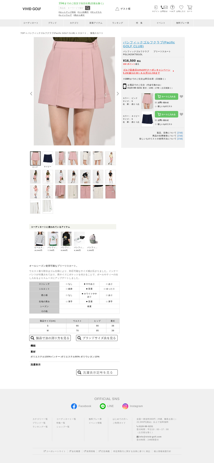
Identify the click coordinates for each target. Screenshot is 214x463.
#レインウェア (65, 15)
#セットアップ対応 (67, 12)
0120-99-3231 (135, 88)
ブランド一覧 (39, 423)
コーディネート (30, 23)
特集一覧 (61, 423)
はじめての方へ (120, 419)
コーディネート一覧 (66, 419)
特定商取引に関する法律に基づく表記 (131, 451)
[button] (118, 93)
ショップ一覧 (63, 427)
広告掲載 (104, 451)
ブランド (52, 23)
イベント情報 (95, 423)
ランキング (117, 23)
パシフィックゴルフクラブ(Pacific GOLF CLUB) (149, 44)
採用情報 (89, 451)
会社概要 (74, 451)
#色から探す (79, 15)
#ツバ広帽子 (83, 12)
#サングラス (96, 12)
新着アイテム (95, 23)
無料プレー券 (182, 23)
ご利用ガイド (119, 423)
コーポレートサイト (55, 451)
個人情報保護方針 (162, 451)
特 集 (139, 23)
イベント (161, 23)
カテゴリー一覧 (40, 419)
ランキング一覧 (40, 427)
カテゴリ (74, 23)
